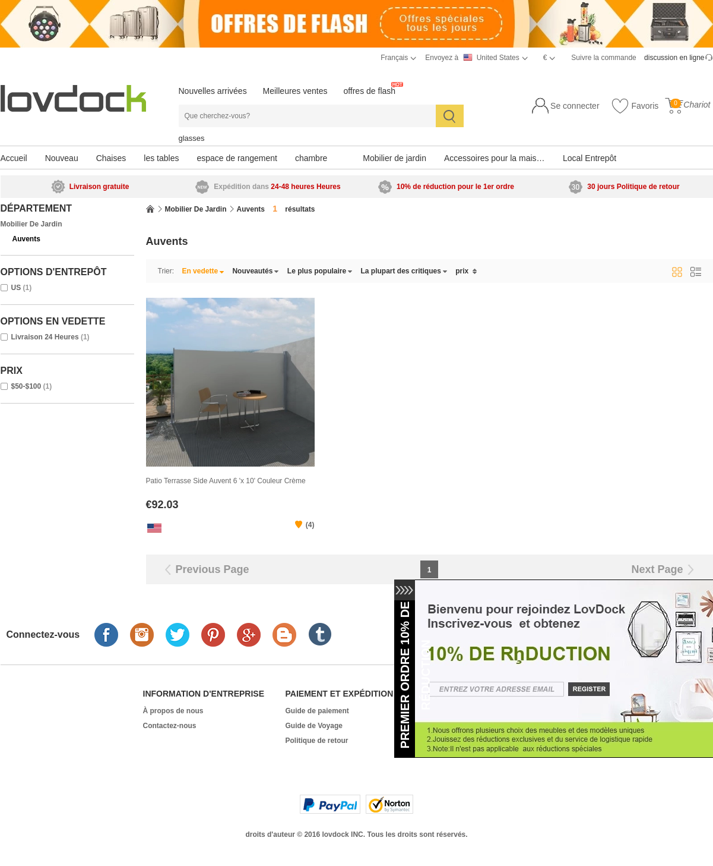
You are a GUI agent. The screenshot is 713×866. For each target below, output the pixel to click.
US (16, 288)
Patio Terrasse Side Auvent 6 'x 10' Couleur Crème (226, 481)
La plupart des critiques (404, 271)
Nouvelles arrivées (213, 91)
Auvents (26, 239)
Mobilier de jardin (394, 158)
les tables (161, 158)
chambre (311, 158)
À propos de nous (173, 711)
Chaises (111, 158)
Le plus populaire (320, 271)
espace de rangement (237, 158)
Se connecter (575, 106)
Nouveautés (255, 271)
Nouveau (61, 158)
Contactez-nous (170, 726)
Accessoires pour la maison (495, 158)
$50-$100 (26, 386)
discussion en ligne (674, 57)
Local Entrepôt (589, 158)
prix (466, 271)
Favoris (635, 106)
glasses (192, 138)
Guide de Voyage (314, 726)
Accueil (14, 158)
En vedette (203, 271)
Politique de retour (317, 740)
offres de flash (369, 91)
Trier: (166, 271)
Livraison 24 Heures (45, 337)
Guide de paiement (317, 711)
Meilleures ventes (295, 91)
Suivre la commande (603, 57)
